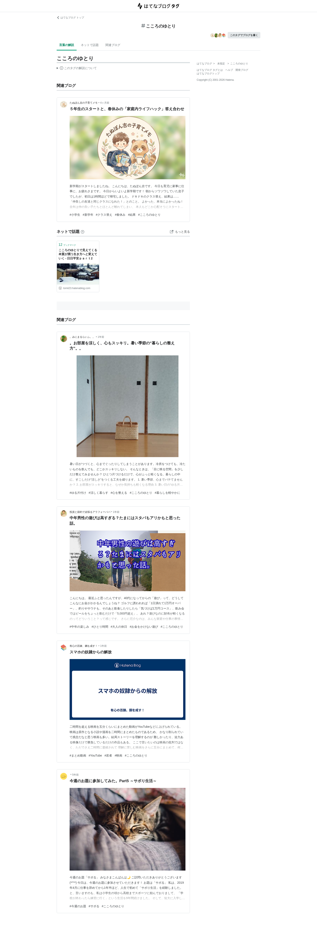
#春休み (120, 214)
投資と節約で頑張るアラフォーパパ (90, 512)
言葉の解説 (66, 45)
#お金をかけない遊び (144, 626)
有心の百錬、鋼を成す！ (84, 645)
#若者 (108, 755)
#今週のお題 (78, 906)
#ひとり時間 (100, 626)
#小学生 (75, 214)
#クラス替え (104, 214)
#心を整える (119, 492)
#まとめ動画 (78, 755)
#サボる (94, 906)
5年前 (75, 774)
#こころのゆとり (149, 214)
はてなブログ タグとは (210, 69)
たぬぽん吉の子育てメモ (84, 102)
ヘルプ (229, 69)
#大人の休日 (119, 626)
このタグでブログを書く (244, 35)
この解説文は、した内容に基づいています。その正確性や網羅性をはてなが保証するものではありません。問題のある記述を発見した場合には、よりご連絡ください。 (77, 69)
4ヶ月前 (104, 102)
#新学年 (88, 214)
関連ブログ (112, 45)
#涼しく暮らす (98, 492)
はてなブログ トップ (70, 17)
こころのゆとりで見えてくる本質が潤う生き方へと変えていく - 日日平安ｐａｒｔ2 (78, 254)
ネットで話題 (90, 45)
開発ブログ (242, 69)
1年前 (101, 336)
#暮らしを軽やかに (167, 492)
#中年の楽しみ (79, 626)
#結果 (132, 214)
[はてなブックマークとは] (82, 232)
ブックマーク (67, 244)
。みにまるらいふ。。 (82, 336)
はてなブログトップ (208, 73)
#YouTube (95, 755)
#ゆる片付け (78, 492)
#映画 (118, 755)
